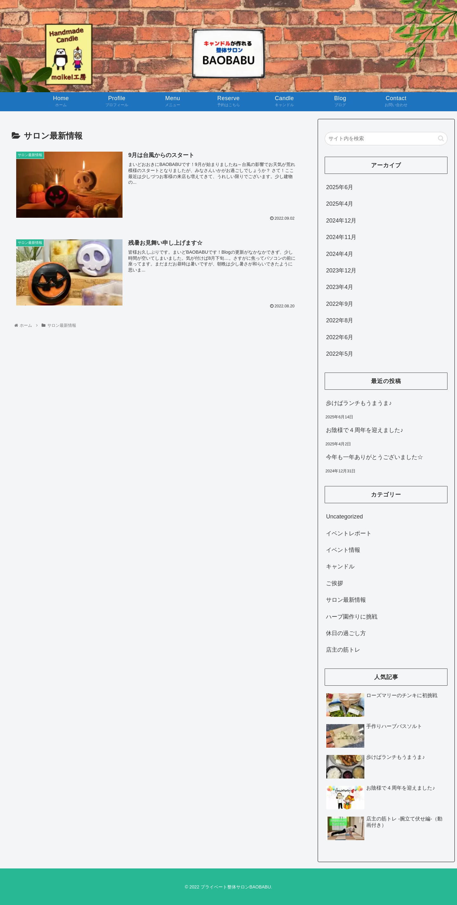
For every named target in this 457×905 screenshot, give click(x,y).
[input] (386, 138)
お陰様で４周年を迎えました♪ (364, 430)
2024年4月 (339, 254)
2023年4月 (339, 287)
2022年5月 (339, 354)
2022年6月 (339, 337)
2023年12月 (341, 270)
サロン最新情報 (346, 600)
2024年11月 (341, 237)
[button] (441, 138)
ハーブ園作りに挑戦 (351, 617)
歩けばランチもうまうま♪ (359, 403)
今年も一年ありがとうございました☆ (374, 457)
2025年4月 (339, 204)
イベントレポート (349, 533)
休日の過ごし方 (346, 633)
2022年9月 (339, 304)
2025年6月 (339, 187)
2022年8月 (339, 320)
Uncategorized (344, 516)
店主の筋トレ (343, 650)
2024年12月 (341, 220)
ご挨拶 (334, 583)
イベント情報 (343, 550)
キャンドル (340, 566)
